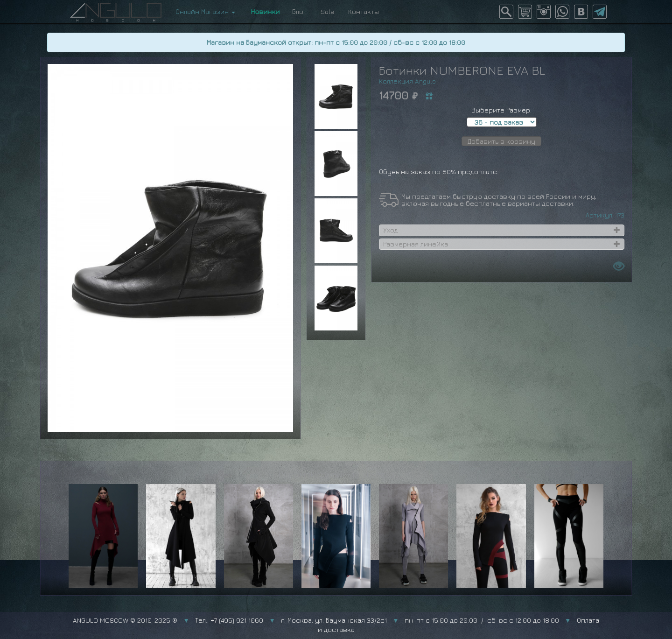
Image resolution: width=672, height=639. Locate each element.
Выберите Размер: (501, 110)
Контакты (363, 11)
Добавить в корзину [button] (501, 141)
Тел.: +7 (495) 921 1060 (229, 620)
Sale (327, 11)
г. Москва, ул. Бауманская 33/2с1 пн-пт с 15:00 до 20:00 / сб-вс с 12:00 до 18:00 (420, 620)
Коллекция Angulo (407, 81)
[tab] (501, 230)
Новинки (263, 11)
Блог (299, 11)
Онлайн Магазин (205, 11)
